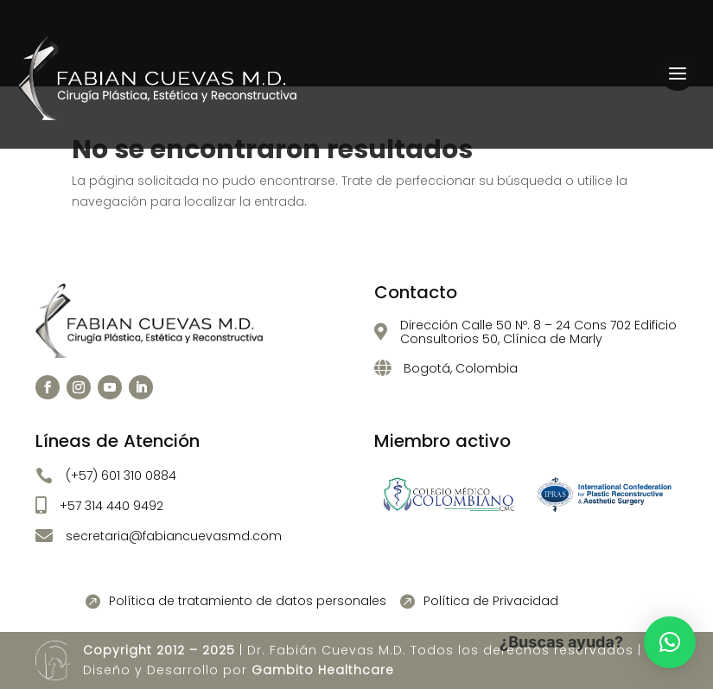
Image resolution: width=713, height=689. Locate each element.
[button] (670, 642)
